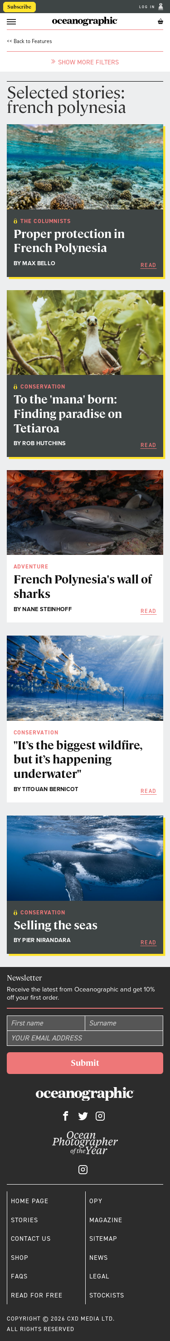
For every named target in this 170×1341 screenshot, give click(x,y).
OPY (95, 1200)
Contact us (31, 1238)
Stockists (106, 1295)
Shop (20, 1257)
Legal (99, 1276)
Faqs (19, 1276)
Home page (30, 1200)
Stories (24, 1219)
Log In (148, 6)
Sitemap (103, 1238)
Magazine (105, 1219)
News (98, 1257)
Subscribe (19, 7)
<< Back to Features (29, 41)
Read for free (37, 1295)
